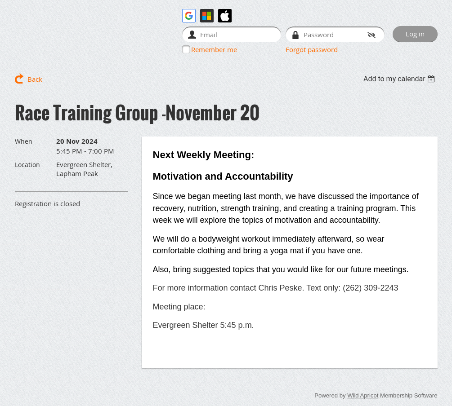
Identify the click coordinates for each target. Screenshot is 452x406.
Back (34, 79)
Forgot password (312, 49)
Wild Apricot (362, 395)
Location (27, 164)
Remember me (214, 49)
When (23, 141)
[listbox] (400, 78)
